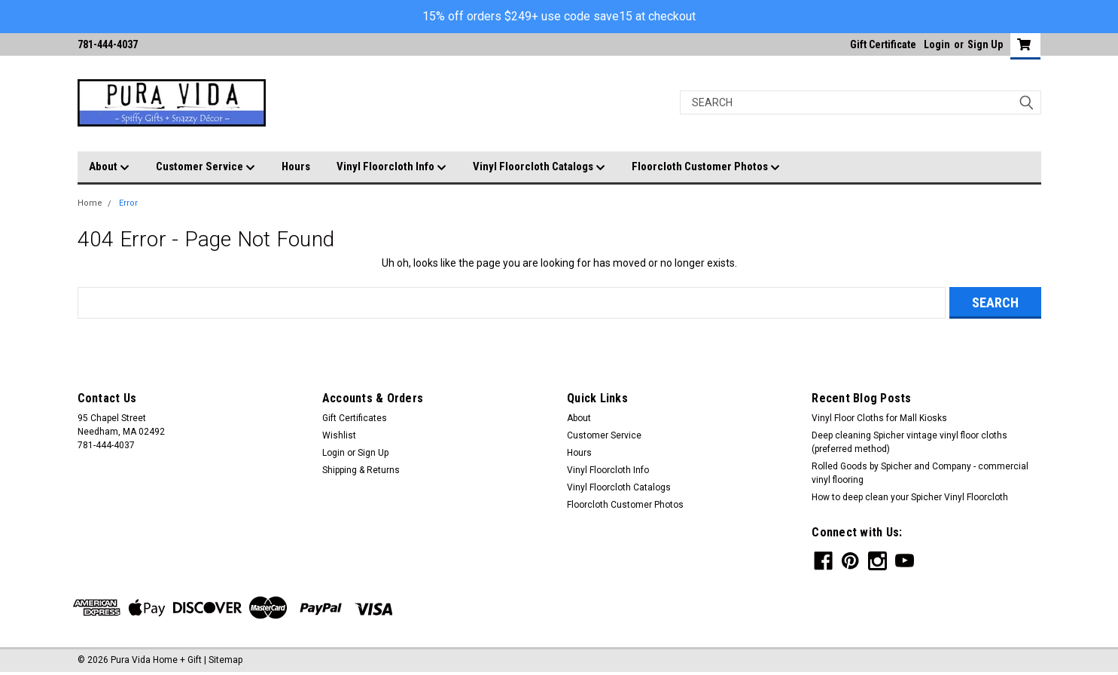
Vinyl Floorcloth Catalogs (539, 167)
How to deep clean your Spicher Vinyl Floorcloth (910, 497)
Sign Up (985, 44)
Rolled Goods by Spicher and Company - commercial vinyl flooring (920, 473)
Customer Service (205, 167)
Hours (296, 166)
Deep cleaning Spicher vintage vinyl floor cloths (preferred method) (909, 442)
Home (90, 203)
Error (128, 203)
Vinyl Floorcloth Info (391, 167)
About (109, 167)
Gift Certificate (883, 44)
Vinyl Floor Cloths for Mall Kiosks (879, 418)
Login (937, 44)
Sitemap (225, 660)
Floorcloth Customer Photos (706, 167)
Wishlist (339, 435)
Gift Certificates (354, 418)
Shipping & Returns (361, 470)
